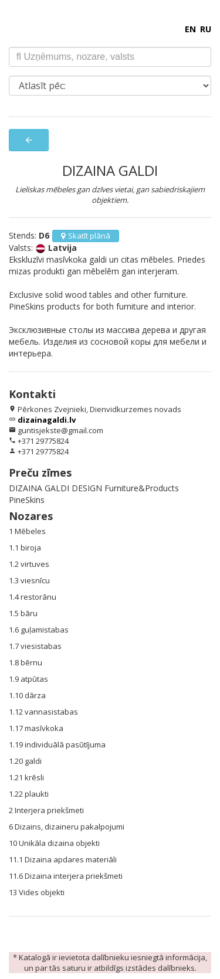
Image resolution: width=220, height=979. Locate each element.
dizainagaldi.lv (47, 419)
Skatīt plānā (85, 235)
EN (190, 29)
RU (205, 29)
